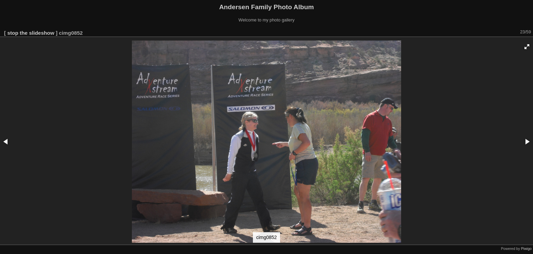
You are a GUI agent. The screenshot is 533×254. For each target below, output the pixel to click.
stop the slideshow (30, 33)
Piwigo (526, 249)
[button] (526, 46)
